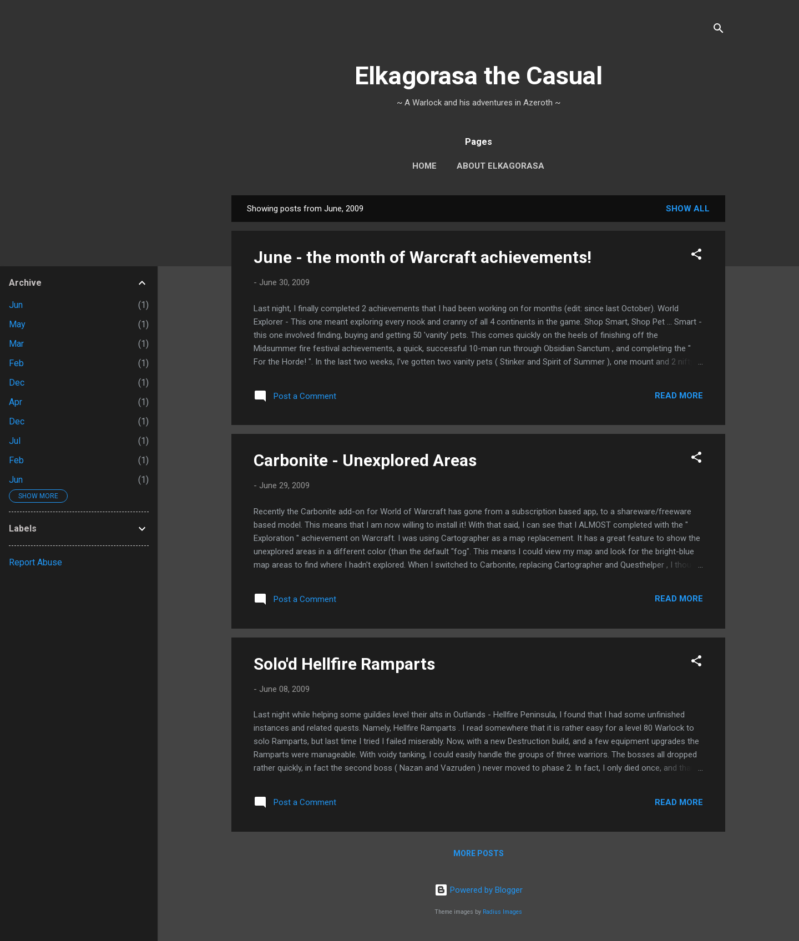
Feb (16, 363)
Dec (16, 382)
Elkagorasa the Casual (479, 75)
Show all (688, 209)
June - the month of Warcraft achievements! (422, 257)
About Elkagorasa (500, 166)
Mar (16, 343)
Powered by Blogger (478, 890)
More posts (478, 853)
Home (424, 166)
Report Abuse (35, 562)
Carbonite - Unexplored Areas (365, 460)
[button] (696, 256)
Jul (15, 441)
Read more (679, 396)
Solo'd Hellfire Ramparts (344, 664)
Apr (15, 402)
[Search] (718, 30)
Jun (16, 305)
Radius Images (502, 911)
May (17, 324)
